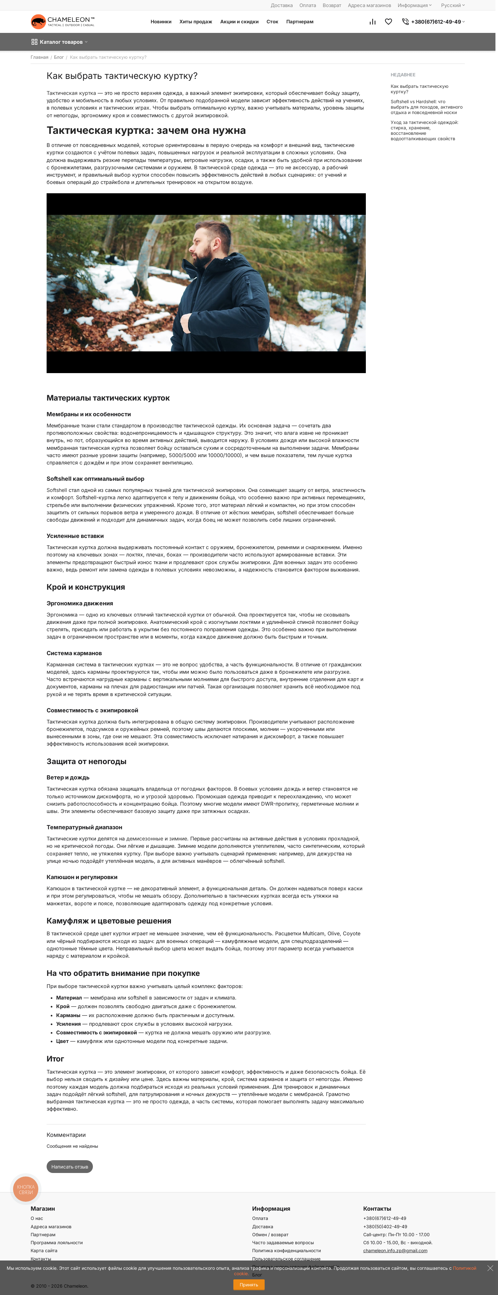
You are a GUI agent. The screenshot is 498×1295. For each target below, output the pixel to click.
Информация (415, 5)
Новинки (161, 22)
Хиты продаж (195, 22)
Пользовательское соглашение (286, 1258)
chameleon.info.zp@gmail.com (395, 1250)
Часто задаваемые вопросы (283, 1242)
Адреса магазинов (369, 5)
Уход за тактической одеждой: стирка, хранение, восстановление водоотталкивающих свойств (424, 130)
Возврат (332, 5)
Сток (272, 22)
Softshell (57, 490)
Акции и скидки (239, 22)
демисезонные (144, 838)
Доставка (282, 5)
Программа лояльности (57, 1242)
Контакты (41, 1258)
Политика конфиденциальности (286, 1250)
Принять (249, 1284)
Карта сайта (44, 1250)
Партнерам (299, 22)
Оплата (307, 5)
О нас (37, 1218)
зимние (178, 838)
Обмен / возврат (270, 1234)
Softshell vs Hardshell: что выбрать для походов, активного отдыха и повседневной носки (427, 107)
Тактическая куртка (71, 93)
